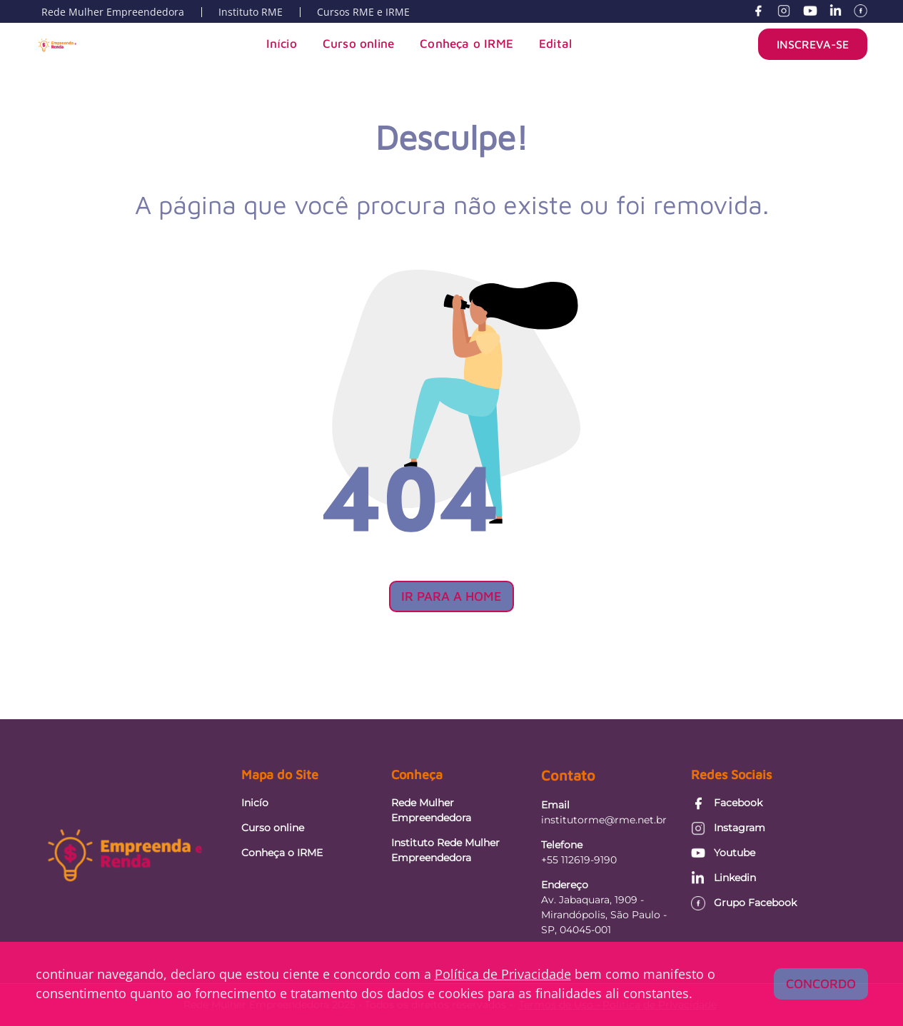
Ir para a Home (451, 596)
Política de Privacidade (503, 973)
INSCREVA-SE (813, 44)
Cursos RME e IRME (363, 12)
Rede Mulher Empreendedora (112, 12)
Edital (555, 43)
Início (281, 43)
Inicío (254, 802)
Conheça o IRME (466, 43)
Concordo (821, 983)
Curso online (358, 43)
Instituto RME (250, 12)
